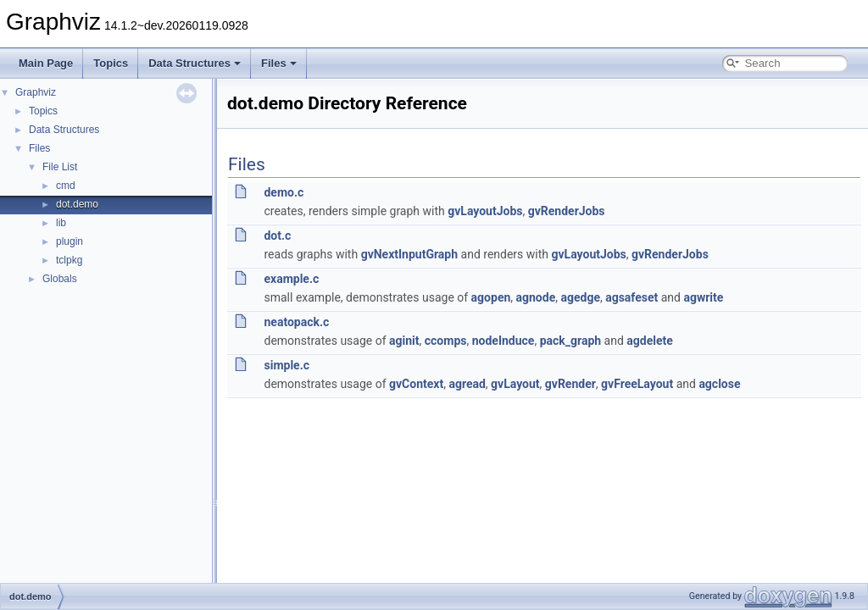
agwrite (703, 297)
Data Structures (194, 63)
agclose (719, 384)
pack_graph (570, 340)
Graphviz (35, 92)
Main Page (46, 63)
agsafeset (631, 297)
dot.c (277, 235)
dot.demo (77, 204)
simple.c (286, 365)
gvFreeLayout (637, 384)
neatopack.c (296, 322)
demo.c (283, 192)
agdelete (649, 340)
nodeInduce (503, 340)
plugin (69, 241)
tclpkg (69, 260)
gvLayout (515, 384)
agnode (536, 297)
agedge (580, 297)
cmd (65, 185)
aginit (404, 340)
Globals (59, 279)
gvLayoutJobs (485, 211)
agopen (491, 297)
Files (279, 63)
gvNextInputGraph (409, 254)
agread (466, 384)
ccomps (446, 340)
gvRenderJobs (566, 211)
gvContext (416, 384)
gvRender (570, 384)
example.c (291, 279)
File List (59, 167)
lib (61, 223)
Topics (110, 63)
